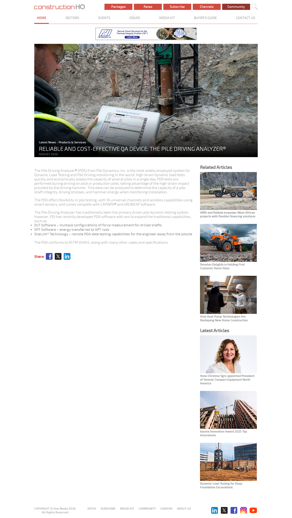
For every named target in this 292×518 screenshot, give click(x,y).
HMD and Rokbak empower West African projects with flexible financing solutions (227, 214)
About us (184, 509)
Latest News (48, 142)
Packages (118, 7)
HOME (41, 18)
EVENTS (104, 18)
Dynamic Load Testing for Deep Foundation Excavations (221, 485)
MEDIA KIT (167, 18)
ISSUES (134, 18)
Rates (148, 7)
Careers (166, 509)
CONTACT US (245, 18)
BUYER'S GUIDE (205, 18)
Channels (207, 7)
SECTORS (72, 18)
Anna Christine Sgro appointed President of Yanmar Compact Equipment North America (227, 379)
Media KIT (127, 509)
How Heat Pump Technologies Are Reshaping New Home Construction (224, 318)
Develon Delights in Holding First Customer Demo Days (222, 266)
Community (236, 7)
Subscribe (177, 7)
